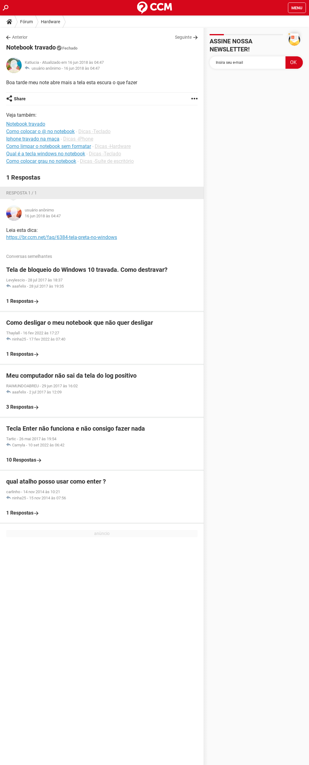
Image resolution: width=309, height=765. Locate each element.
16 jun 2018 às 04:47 (82, 68)
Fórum (26, 21)
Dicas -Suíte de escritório (107, 161)
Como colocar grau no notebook (41, 161)
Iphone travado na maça (32, 139)
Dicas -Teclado (94, 131)
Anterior (20, 37)
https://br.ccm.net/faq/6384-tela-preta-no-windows (61, 237)
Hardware (50, 21)
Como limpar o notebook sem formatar (48, 146)
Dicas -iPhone (78, 139)
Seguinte (183, 37)
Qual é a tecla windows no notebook (45, 154)
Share (20, 98)
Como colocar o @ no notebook (40, 131)
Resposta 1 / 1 (21, 192)
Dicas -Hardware (113, 146)
